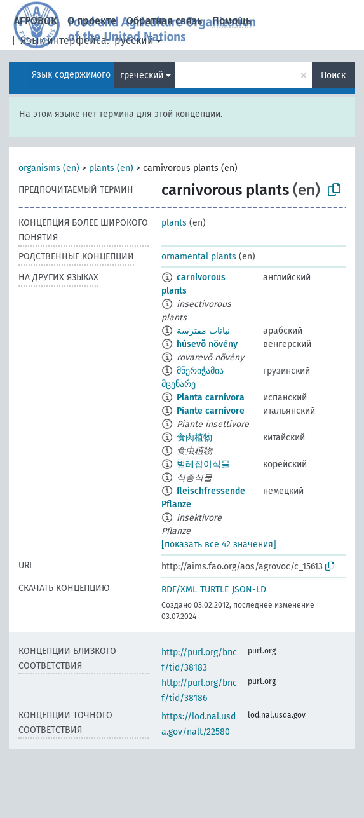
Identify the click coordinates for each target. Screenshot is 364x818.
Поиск (333, 75)
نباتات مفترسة (203, 330)
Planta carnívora (211, 397)
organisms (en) (48, 168)
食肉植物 (194, 437)
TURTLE (214, 589)
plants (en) (111, 168)
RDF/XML (179, 589)
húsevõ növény (207, 344)
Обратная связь (164, 21)
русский (134, 40)
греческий (141, 75)
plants (174, 222)
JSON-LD (249, 589)
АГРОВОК (35, 21)
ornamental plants (198, 256)
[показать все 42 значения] (218, 544)
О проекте (91, 21)
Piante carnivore (211, 411)
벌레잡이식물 (203, 464)
